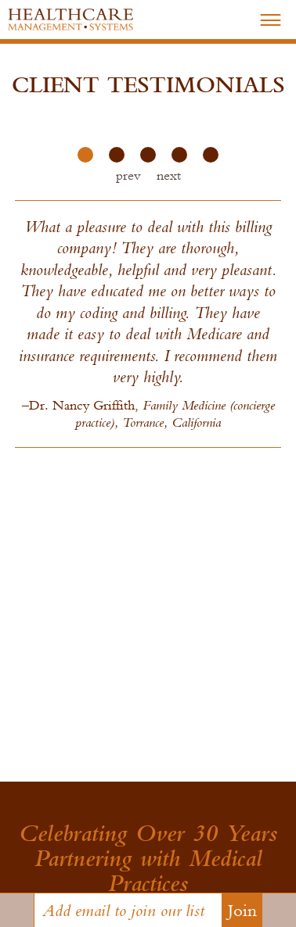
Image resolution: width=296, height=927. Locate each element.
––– (270, 18)
